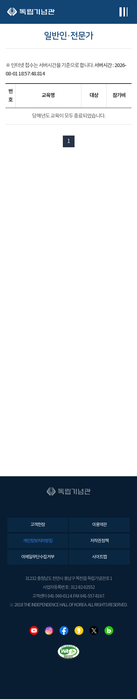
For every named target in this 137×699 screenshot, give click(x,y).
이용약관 (99, 524)
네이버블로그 (108, 630)
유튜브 (34, 630)
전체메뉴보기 (123, 11)
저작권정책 (99, 541)
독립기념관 (31, 12)
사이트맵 (99, 557)
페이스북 (64, 630)
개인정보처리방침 (37, 541)
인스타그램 (49, 630)
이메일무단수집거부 (37, 557)
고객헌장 (37, 524)
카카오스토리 (79, 630)
